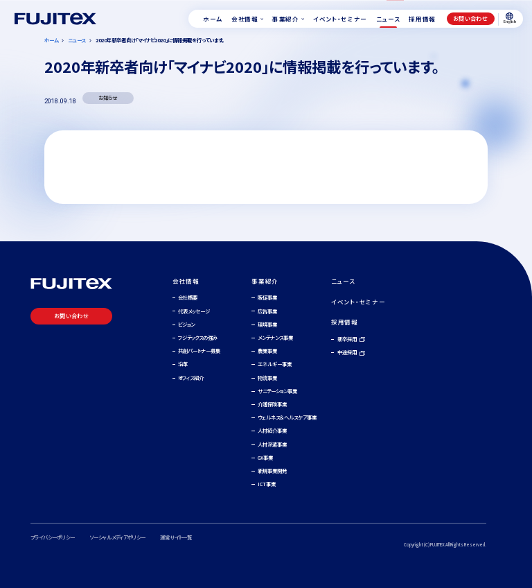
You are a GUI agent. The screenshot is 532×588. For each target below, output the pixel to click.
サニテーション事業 (277, 391)
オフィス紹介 (191, 377)
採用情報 (344, 322)
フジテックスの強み (198, 337)
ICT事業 (267, 483)
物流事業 (267, 377)
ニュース (343, 281)
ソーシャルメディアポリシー (117, 537)
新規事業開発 (272, 470)
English (510, 18)
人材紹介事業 (272, 430)
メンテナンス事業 (275, 337)
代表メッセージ (194, 311)
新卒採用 (347, 339)
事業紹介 (264, 281)
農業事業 (267, 350)
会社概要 (187, 297)
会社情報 (186, 281)
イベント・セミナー (358, 301)
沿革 (183, 364)
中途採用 (347, 352)
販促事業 (267, 297)
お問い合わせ (470, 18)
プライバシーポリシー (52, 537)
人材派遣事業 (272, 444)
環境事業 (267, 324)
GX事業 (265, 457)
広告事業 (267, 311)
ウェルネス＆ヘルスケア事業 (287, 417)
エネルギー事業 (275, 364)
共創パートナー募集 (199, 350)
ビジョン (186, 324)
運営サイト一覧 (176, 537)
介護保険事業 (272, 404)
